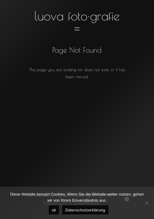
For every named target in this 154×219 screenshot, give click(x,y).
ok (54, 210)
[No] (146, 203)
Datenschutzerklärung (85, 210)
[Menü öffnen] (77, 29)
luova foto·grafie (77, 16)
